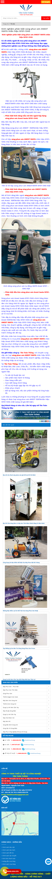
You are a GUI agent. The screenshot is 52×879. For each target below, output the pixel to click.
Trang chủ (6, 24)
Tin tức (13, 24)
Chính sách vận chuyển (9, 855)
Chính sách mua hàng (8, 864)
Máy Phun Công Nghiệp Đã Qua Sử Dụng (26, 732)
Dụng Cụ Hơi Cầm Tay (26, 714)
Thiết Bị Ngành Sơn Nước (26, 697)
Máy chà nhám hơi (26, 718)
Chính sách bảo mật (8, 847)
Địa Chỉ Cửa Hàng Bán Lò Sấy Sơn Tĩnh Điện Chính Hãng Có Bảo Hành (24, 523)
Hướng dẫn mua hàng (8, 861)
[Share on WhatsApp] (40, 421)
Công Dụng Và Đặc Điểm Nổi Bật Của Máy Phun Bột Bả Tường (21, 562)
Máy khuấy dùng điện (26, 711)
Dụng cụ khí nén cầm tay (26, 707)
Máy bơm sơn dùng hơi (26, 700)
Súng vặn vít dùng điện (26, 728)
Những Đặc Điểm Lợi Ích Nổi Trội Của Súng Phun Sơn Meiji (20, 610)
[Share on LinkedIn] (50, 421)
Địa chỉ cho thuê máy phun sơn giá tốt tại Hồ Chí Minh (19, 475)
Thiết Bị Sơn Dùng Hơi (26, 704)
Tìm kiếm (46, 18)
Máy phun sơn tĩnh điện (26, 690)
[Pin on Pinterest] (48, 421)
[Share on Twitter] (44, 421)
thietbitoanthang (28, 740)
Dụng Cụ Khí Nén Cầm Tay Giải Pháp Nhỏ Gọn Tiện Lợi (19, 679)
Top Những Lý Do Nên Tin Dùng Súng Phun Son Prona (19, 648)
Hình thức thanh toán (8, 858)
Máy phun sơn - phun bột (26, 686)
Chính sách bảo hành (8, 850)
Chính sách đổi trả (7, 853)
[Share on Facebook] (42, 421)
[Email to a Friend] (46, 421)
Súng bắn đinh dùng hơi (26, 725)
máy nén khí (26, 721)
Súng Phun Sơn (26, 693)
